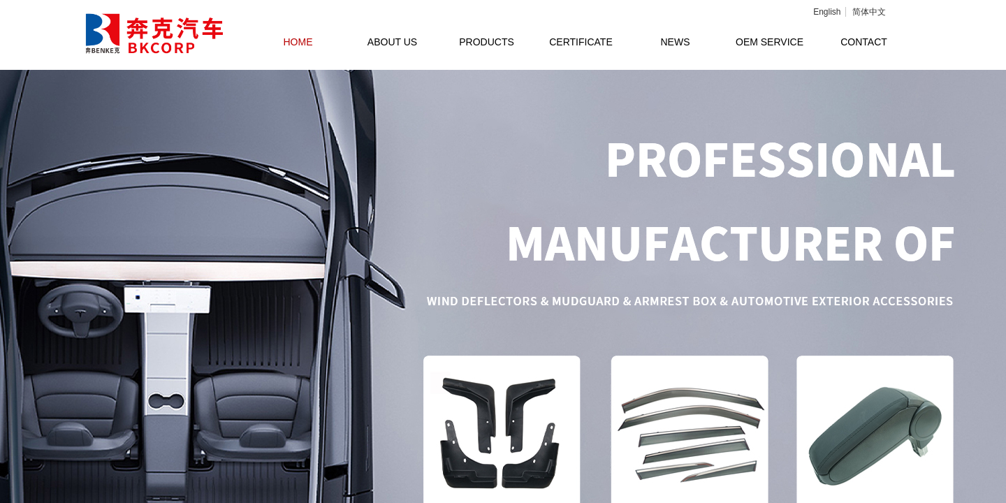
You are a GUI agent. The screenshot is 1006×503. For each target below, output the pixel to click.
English (826, 12)
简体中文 (869, 12)
